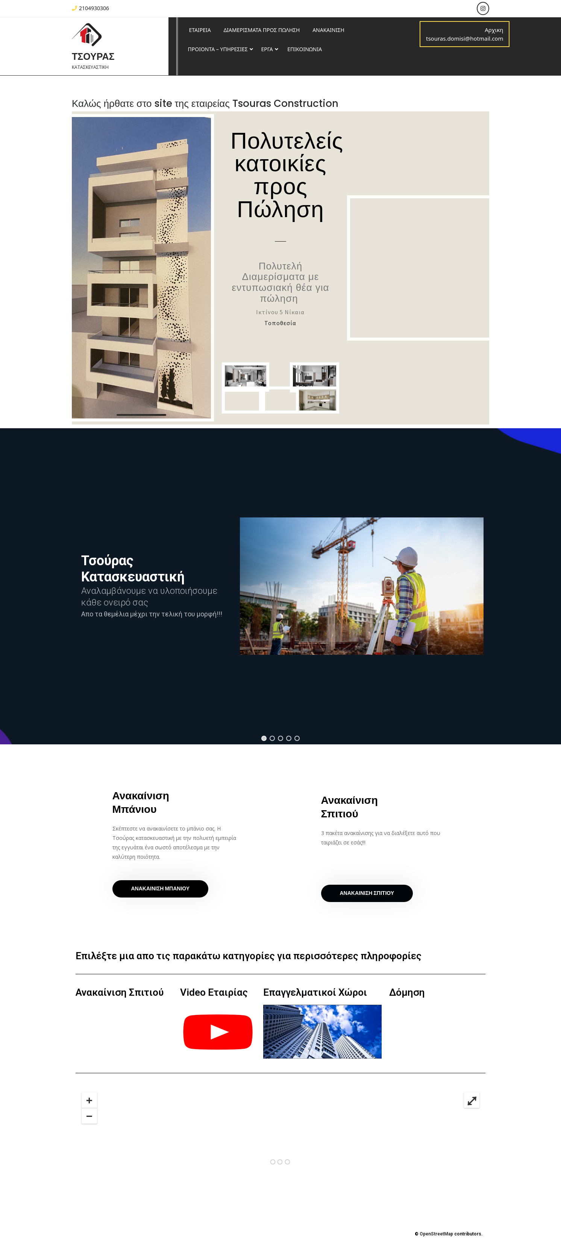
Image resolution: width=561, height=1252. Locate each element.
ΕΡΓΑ (267, 49)
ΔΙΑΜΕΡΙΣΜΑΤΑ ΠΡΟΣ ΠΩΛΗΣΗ (261, 29)
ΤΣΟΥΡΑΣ (93, 56)
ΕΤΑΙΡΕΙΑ (200, 29)
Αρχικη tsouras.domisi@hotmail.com (464, 34)
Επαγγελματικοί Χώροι (315, 992)
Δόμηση (407, 992)
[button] (264, 738)
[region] (280, 586)
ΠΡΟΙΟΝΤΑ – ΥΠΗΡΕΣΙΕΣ (218, 49)
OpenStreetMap (436, 1234)
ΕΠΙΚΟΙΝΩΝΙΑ (304, 49)
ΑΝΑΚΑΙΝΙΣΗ (328, 29)
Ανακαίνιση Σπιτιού (120, 992)
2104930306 (90, 8)
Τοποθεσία (280, 323)
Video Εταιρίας (214, 992)
